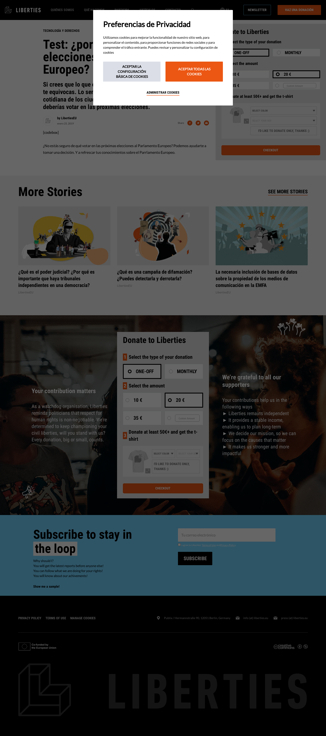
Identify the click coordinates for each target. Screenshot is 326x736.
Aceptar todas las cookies (194, 71)
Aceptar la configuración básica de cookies (132, 71)
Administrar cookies (163, 92)
